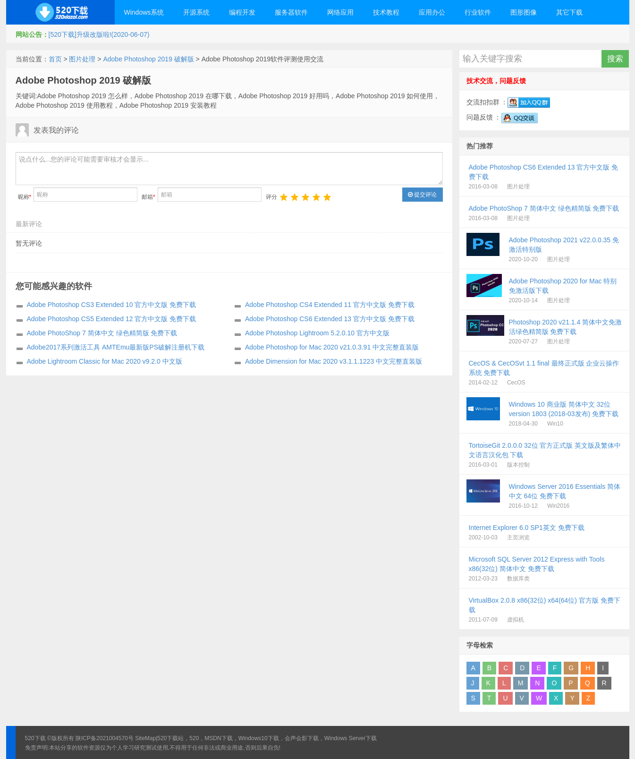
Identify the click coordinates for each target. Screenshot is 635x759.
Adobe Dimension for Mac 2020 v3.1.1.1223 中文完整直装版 (333, 361)
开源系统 (196, 12)
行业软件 (478, 12)
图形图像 (523, 12)
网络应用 (340, 12)
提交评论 (422, 194)
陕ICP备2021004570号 (105, 738)
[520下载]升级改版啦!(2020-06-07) (99, 34)
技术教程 (386, 12)
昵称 (25, 197)
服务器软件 (291, 12)
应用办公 (432, 12)
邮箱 (148, 197)
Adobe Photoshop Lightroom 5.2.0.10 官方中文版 (317, 333)
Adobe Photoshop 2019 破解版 (148, 59)
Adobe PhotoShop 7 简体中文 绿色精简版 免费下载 (102, 333)
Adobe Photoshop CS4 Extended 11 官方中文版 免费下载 (330, 304)
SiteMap (145, 738)
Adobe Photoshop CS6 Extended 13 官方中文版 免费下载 (330, 319)
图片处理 (82, 59)
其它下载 (569, 12)
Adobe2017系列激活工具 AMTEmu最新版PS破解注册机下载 (116, 347)
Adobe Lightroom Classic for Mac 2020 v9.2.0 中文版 (104, 361)
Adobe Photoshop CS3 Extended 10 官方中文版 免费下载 (111, 304)
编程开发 (242, 12)
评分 (271, 197)
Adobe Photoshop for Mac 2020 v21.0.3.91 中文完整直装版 (332, 347)
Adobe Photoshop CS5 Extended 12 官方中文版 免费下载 (111, 319)
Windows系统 (144, 12)
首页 (55, 59)
